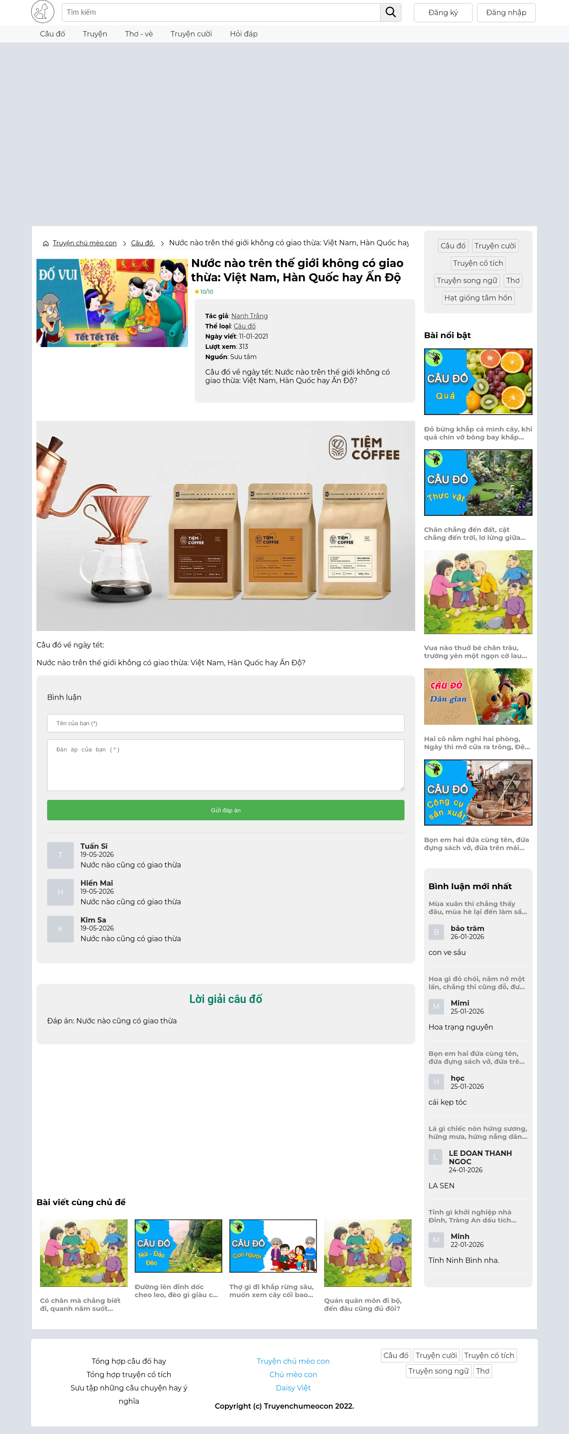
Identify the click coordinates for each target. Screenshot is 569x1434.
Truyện (95, 34)
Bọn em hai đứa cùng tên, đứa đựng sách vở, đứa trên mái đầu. (476, 844)
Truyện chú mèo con (85, 243)
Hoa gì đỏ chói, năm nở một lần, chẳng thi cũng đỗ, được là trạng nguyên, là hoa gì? (478, 983)
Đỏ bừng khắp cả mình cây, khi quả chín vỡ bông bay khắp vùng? (478, 433)
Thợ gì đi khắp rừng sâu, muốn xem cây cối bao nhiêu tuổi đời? (271, 1298)
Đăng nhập (506, 12)
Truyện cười (191, 34)
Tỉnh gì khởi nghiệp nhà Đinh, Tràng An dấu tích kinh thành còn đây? (470, 1216)
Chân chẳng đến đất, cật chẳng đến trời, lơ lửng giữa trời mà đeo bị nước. (472, 534)
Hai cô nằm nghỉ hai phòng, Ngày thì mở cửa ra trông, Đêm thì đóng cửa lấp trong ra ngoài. (478, 743)
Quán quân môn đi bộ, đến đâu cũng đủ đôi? (363, 1312)
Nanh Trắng (249, 315)
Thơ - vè (139, 34)
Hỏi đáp (244, 34)
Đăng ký (443, 12)
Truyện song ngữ (467, 280)
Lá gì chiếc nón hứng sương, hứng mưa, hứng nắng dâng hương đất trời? (478, 1133)
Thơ (513, 280)
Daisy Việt (293, 1395)
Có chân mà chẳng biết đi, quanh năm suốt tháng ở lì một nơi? (80, 1312)
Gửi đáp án (226, 817)
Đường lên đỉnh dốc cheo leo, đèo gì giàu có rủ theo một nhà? (176, 1298)
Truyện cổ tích (478, 263)
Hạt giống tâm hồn (479, 298)
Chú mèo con (293, 1382)
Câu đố (52, 34)
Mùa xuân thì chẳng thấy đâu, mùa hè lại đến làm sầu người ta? (477, 908)
